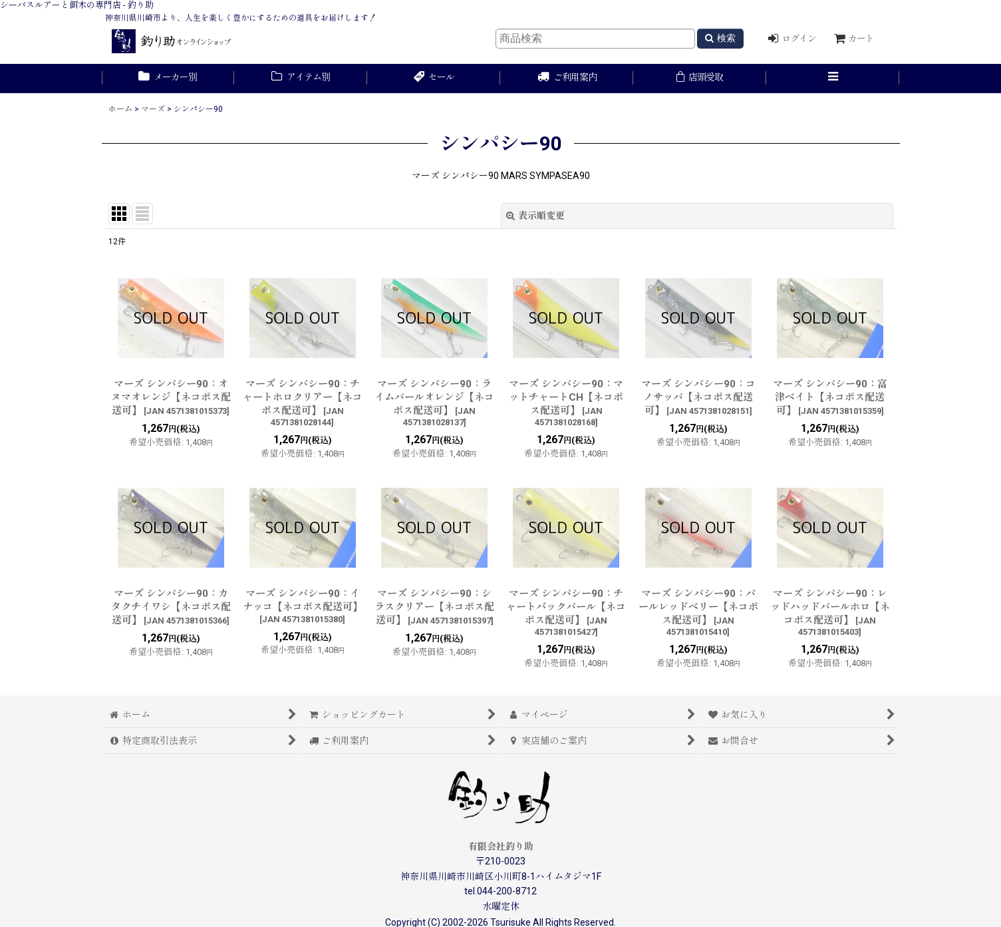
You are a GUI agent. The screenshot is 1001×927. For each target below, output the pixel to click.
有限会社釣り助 (500, 846)
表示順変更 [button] (535, 215)
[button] (832, 78)
